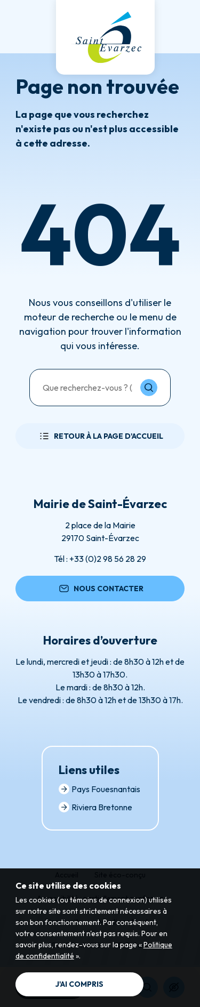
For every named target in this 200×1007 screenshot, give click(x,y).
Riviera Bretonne (95, 807)
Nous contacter (100, 588)
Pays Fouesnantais (99, 789)
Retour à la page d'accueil (100, 436)
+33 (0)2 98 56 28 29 (107, 558)
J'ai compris (79, 984)
